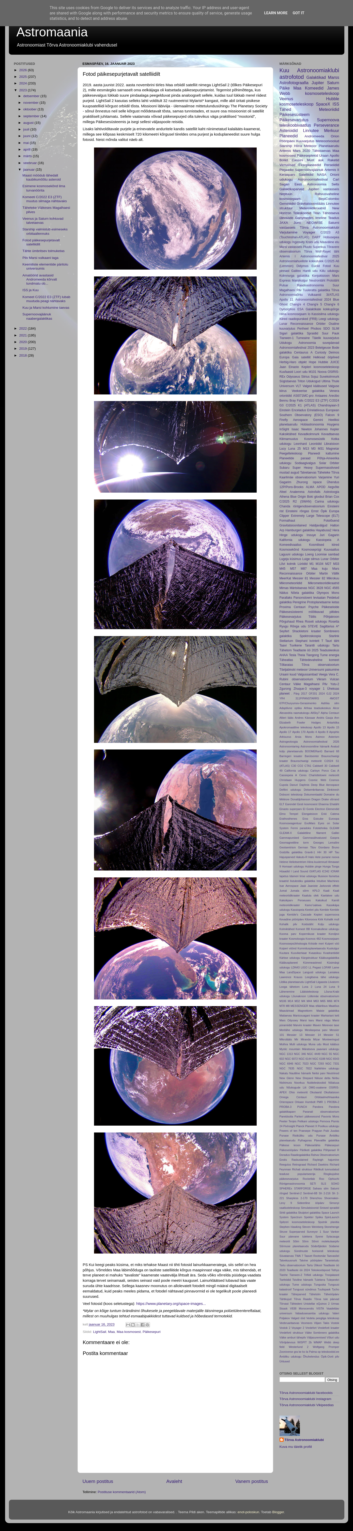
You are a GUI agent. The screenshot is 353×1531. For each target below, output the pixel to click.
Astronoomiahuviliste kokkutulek (302, 261)
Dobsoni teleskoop (291, 794)
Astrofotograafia (294, 82)
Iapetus (284, 876)
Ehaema (323, 804)
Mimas (284, 588)
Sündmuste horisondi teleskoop (316, 1251)
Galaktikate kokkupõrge (322, 309)
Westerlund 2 (298, 1346)
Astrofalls (314, 492)
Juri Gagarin (329, 535)
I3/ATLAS (315, 871)
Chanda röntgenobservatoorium (302, 506)
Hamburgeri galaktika (300, 530)
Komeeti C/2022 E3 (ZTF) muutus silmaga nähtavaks (44, 199)
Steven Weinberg (313, 1226)
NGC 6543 (332, 1058)
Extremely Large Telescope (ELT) (315, 516)
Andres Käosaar (305, 717)
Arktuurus (285, 736)
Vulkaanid (314, 295)
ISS (335, 104)
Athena (284, 496)
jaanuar (29, 169)
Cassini (297, 160)
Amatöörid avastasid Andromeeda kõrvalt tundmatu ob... (39, 279)
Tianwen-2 (295, 1274)
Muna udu (315, 1044)
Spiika (319, 1217)
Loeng (309, 554)
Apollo (334, 155)
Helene (284, 861)
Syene (319, 1236)
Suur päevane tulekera (296, 1236)
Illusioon (323, 876)
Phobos (316, 328)
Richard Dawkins (317, 1164)
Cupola (284, 784)
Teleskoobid (302, 213)
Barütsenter (312, 756)
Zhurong (302, 482)
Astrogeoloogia (289, 741)
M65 (323, 1001)
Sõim (296, 1241)
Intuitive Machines (328, 880)
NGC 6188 (318, 1058)
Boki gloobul (315, 496)
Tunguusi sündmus (304, 1289)
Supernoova (328, 119)
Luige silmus (310, 559)
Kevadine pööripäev (292, 919)
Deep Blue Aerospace (325, 784)
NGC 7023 (302, 1063)
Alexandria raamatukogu (295, 712)
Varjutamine (289, 232)
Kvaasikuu (315, 952)
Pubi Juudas (331, 1130)
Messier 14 (313, 1034)
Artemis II (332, 170)
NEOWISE (314, 223)
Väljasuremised (316, 1337)
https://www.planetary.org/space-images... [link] (171, 1304)
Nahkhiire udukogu (326, 1068)
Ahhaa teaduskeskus (317, 708)
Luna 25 (294, 448)
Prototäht (333, 280)
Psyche (314, 607)
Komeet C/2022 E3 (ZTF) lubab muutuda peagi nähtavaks (46, 299)
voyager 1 (317, 688)
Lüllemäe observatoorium (323, 996)
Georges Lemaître (326, 842)
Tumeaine (303, 338)
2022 (23, 328)
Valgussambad (307, 674)
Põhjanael (330, 1150)
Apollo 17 (285, 731)
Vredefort (311, 1327)
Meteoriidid (329, 109)
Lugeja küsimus (290, 559)
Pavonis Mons (330, 1116)
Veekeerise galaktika (308, 391)
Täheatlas (286, 660)
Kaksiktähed (288, 434)
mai (26, 143)
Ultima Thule (330, 381)
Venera (334, 391)
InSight (284, 429)
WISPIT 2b (304, 1342)
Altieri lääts (287, 717)
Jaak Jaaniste (309, 885)
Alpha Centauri (330, 712)
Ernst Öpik (319, 511)
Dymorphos (287, 309)
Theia (301, 655)
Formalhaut (287, 520)
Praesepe (305, 1130)
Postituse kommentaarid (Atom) (122, 1492)
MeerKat (285, 578)
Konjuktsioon (321, 275)
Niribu (335, 1078)
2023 (23, 90)
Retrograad (299, 1164)
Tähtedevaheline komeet (319, 660)
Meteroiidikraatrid (312, 208)
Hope (312, 362)
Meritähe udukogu (291, 1030)
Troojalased (332, 1274)
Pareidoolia (286, 1116)
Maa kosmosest (129, 1332)
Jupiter (318, 82)
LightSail (99, 1332)
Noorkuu (299, 1082)
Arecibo (334, 396)
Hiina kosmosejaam (293, 314)
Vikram (321, 679)
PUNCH (302, 1106)
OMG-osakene (318, 1087)
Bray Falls (296, 400)
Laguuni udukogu (292, 554)
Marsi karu (307, 1020)
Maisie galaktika (327, 1010)
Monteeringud (331, 1039)
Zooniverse (286, 1351)
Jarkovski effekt (329, 885)
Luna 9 (334, 986)
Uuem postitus (98, 1481)
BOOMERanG (313, 751)
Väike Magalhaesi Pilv (310, 684)
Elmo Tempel (289, 813)
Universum (287, 386)
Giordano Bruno (328, 847)
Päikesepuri (152, 1332)
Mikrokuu (333, 578)
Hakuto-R (302, 857)
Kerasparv (287, 174)
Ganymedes (304, 218)
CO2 (300, 765)
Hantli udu (310, 271)
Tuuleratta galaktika (316, 290)
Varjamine (325, 477)
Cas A (335, 770)
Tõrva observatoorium (320, 665)
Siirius (305, 376)
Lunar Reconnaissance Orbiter (303, 324)
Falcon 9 (332, 415)
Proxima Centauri (292, 607)
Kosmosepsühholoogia (293, 943)
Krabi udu (312, 242)
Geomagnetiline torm (294, 842)
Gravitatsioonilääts (311, 203)
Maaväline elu (329, 242)
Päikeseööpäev (289, 1150)
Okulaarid (315, 1092)
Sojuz (314, 376)
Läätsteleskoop (309, 991)
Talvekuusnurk (288, 1260)
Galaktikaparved (292, 189)
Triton (301, 381)
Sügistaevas (288, 381)
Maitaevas (286, 1015)
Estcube (319, 818)
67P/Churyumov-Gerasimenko (298, 703)
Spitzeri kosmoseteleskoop (297, 1222)
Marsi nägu (323, 1020)
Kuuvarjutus (305, 141)
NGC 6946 (286, 1063)
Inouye (311, 535)
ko (303, 1351)
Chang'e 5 (314, 304)
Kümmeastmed (312, 962)
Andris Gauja (324, 717)
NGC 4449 (313, 1053)
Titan (317, 213)
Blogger (278, 1512)
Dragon (315, 799)
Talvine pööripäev (311, 1260)
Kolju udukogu (328, 924)
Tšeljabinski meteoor (294, 669)
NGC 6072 (291, 1058)
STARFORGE (302, 1188)
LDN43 (295, 967)
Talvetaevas (308, 472)
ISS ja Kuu (30, 290)
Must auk (315, 160)
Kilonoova (311, 919)
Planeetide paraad (295, 458)
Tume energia (329, 655)
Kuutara (284, 952)
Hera (335, 530)
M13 (306, 448)
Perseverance (326, 125)
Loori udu (301, 372)
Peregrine (299, 602)
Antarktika (333, 722)
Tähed (285, 109)
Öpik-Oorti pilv (330, 1356)
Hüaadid (285, 871)
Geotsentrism (288, 847)
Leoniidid (315, 444)
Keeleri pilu (312, 909)
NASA (321, 174)
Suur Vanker (331, 1231)
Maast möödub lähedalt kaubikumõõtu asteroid (41, 177)
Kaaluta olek (310, 895)
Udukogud (313, 381)
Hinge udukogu (291, 535)
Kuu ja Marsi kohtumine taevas (45, 308)
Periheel (303, 328)
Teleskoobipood (320, 1270)
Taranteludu (332, 1260)
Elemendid (332, 809)
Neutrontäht (317, 280)
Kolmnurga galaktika (294, 275)
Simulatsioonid (310, 1207)
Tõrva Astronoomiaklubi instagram (305, 1399)
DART (316, 237)
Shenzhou (316, 1198)
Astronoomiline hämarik (315, 746)
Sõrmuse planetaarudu (294, 1246)
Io (309, 314)
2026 (23, 70)
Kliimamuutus (289, 439)
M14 (290, 1001)
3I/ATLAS (332, 295)
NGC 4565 (331, 588)
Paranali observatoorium (321, 1111)
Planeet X (311, 1126)
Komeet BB (303, 929)
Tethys (335, 1270)
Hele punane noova (327, 857)
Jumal (283, 890)
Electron (320, 809)
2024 (23, 83)
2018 (23, 355)
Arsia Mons (303, 736)
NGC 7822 (304, 1068)
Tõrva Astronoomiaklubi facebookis (306, 1393)
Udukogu (286, 343)
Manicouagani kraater (306, 1015)
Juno (297, 223)
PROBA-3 (285, 1106)
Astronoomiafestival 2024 (313, 299)
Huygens (333, 424)
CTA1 (307, 765)
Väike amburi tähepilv (293, 1337)
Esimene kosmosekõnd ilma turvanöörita (43, 188)
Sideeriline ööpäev (310, 1202)
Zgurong (285, 688)
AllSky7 (315, 712)
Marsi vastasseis (291, 247)
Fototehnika (320, 828)
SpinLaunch (332, 1217)
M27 (328, 564)
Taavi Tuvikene (291, 645)
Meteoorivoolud (327, 141)
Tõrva (308, 251)
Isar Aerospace (289, 885)
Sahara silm (321, 1188)
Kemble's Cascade (299, 914)
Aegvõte (333, 487)
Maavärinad (287, 1010)
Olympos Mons (328, 593)
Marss (333, 77)
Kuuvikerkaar (299, 952)
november (31, 103)
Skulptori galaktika (309, 1212)
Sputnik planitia (328, 1222)
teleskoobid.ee (330, 1351)
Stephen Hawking (290, 1226)
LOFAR (326, 967)
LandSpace (294, 972)
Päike (285, 88)
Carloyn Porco (319, 770)
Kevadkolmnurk (308, 434)
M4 (303, 1001)
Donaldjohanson (300, 799)
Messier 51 (331, 1034)
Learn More (275, 13)
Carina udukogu (327, 501)
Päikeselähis (312, 1145)
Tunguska (320, 1284)
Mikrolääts (286, 1039)
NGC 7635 (287, 1068)
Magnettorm (305, 1010)
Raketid (333, 160)
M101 (312, 372)
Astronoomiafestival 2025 (319, 256)
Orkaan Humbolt (305, 1101)
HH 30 (321, 852)
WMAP (318, 1342)
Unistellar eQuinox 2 (317, 1303)
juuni (27, 136)
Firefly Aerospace (294, 420)
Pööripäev (287, 141)
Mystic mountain (290, 1049)
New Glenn (287, 1078)
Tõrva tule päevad (326, 1299)
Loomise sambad (327, 554)
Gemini (318, 420)
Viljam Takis (321, 1322)
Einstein (285, 410)
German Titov (307, 847)
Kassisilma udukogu (325, 314)
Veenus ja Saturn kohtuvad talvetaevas (42, 221)
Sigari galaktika (291, 333)
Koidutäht (307, 924)
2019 (23, 348)
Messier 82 (317, 578)
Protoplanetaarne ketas (323, 602)
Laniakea (333, 972)
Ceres (302, 775)
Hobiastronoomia (312, 424)
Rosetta (334, 621)
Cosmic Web (317, 780)
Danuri (294, 784)
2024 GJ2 (325, 693)
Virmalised (288, 165)
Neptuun (286, 194)
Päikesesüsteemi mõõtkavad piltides (309, 612)
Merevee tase (330, 1025)
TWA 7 (299, 1255)
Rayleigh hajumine (326, 1159)
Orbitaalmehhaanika (327, 1097)
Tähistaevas (321, 151)
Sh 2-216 (324, 1193)
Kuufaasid (286, 372)
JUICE (334, 362)
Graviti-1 (310, 852)
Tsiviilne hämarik (302, 1279)
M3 (313, 448)
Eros (305, 818)
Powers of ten (289, 1130)
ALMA (310, 487)
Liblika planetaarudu (292, 981)
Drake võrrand (330, 799)
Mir (296, 1039)
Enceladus (298, 410)
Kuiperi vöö (332, 943)
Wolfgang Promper (326, 1346)
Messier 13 (294, 1034)
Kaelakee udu (330, 895)
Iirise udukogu (308, 876)
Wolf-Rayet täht (327, 251)
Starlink (334, 636)
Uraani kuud (288, 674)
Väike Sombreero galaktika (322, 1332)
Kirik (320, 919)
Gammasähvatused (315, 837)
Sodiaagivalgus (305, 463)
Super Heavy (303, 467)
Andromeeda (314, 136)
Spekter (308, 1217)
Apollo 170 (298, 731)
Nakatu (284, 1073)
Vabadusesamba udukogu (312, 1313)
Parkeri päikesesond (307, 1116)
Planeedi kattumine (323, 453)
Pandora (318, 1106)
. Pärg (295, 693)
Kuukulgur (333, 948)
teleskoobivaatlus (295, 125)
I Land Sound (299, 871)
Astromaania (52, 32)
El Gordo (308, 809)
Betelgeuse (323, 347)
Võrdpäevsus (288, 1342)
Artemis (285, 151)
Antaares (321, 396)
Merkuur (331, 130)
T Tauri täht (330, 641)
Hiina (298, 146)
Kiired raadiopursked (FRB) (299, 319)
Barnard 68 (331, 751)
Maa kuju (319, 568)
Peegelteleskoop (291, 453)
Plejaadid (287, 170)
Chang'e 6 (331, 304)
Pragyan (317, 1130)
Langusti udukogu (314, 972)
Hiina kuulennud (317, 861)
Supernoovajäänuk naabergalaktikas (37, 316)
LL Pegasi (315, 967)
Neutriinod (333, 1073)
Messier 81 (300, 578)
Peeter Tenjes (288, 1121)
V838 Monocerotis (302, 1308)
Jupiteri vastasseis (323, 189)
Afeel (283, 492)
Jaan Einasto (289, 367)
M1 (312, 564)
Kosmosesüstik (314, 439)
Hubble (323, 362)
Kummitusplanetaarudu (312, 948)
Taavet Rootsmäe (315, 1255)
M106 (283, 1001)
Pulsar (284, 285)
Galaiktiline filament (311, 832)
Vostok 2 (285, 1327)
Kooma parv (288, 933)
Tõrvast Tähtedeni (291, 1303)
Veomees (306, 1322)
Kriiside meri (316, 943)
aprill (27, 149)
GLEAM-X (286, 832)
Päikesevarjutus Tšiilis (298, 617)
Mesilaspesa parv (316, 1030)
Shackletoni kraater (306, 631)
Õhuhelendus (311, 1356)
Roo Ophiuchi (329, 1178)
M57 (293, 568)
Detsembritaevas (314, 789)
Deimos (334, 352)
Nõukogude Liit (296, 1087)
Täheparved (298, 1294)
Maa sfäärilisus (318, 1005)
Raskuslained (299, 1159)
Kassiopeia (297, 909)
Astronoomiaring (290, 746)
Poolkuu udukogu (328, 1126)
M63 (316, 1001)
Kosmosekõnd (289, 549)
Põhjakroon (331, 617)
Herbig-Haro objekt (293, 362)
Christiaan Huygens (293, 780)
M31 (321, 448)
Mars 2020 (301, 151)
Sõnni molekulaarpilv (325, 1241)
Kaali (326, 890)
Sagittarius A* (329, 626)
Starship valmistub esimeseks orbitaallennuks (45, 231)
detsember (32, 96)
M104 (319, 564)
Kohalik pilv (288, 924)
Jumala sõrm (299, 890)
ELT (282, 804)
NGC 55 (326, 1053)
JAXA (284, 223)
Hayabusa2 (323, 530)
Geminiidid (288, 203)
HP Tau (334, 852)
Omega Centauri (293, 1097)
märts (28, 156)
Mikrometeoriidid (291, 583)
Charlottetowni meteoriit (324, 775)
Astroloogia (331, 492)
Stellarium (286, 641)
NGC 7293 (317, 1063)
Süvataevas (287, 1255)
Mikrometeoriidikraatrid (323, 583)
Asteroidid (289, 130)
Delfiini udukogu (290, 789)
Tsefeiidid (285, 1279)
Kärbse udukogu (290, 957)
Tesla (292, 655)
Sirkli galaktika (288, 1212)
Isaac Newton (301, 429)
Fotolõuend (331, 520)
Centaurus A (303, 352)
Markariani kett (330, 1015)
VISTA (320, 1308)
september (32, 116)
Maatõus (334, 1005)
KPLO (316, 890)
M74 (336, 1001)
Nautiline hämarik (300, 1073)
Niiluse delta (322, 1078)
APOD (321, 487)
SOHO (335, 1183)
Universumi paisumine (324, 669)
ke (300, 1351)
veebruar (30, 163)
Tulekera (319, 1279)
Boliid (284, 160)
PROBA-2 (333, 1101)
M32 (297, 1001)
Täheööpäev (331, 1294)
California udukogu (296, 770)
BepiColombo (328, 199)
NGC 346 (300, 1053)
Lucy (283, 448)
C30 (293, 765)
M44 (309, 1001)
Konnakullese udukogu (325, 929)
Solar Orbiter (329, 463)
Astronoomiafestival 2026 (321, 741)
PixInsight (289, 1126)
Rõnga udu (298, 626)
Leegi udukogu (329, 319)
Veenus (286, 98)
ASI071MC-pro (303, 396)
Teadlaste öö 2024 (298, 1270)
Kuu (284, 70)
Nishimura (286, 1082)
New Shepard (304, 1078)
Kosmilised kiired (324, 545)
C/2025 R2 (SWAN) (296, 501)
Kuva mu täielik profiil (296, 1447)
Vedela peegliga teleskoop (322, 1318)
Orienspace (287, 1101)
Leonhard (300, 444)
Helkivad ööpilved (326, 357)
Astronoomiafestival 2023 (297, 347)
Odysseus (293, 376)
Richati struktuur (302, 1169)
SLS (323, 1183)
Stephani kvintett (307, 641)
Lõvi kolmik (288, 564)
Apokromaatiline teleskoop (296, 727)
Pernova (325, 1121)
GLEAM (334, 828)
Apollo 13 (320, 727)
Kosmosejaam (330, 938)
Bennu (284, 400)
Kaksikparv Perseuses (295, 900)
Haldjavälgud (318, 525)
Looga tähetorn (290, 986)
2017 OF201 (309, 693)
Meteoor (310, 146)
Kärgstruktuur (309, 957)
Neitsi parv (319, 1073)
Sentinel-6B (310, 1193)
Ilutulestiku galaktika (302, 880)
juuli (26, 129)
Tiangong (312, 655)
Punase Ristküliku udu (296, 1135)
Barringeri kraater (291, 756)
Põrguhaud (287, 621)
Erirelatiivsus (316, 410)
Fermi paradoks (301, 828)
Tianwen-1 (287, 338)
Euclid (315, 266)
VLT (298, 386)
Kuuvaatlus (331, 549)
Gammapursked (289, 837)
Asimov (320, 736)
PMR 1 (321, 1101)
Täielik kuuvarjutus (325, 338)
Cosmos (334, 780)
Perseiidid (331, 165)
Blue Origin (298, 496)
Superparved (297, 1231)
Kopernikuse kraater (312, 933)
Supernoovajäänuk (309, 170)
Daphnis (304, 784)
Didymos (303, 266)
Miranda (306, 1039)
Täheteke (323, 472)
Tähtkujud (285, 1299)
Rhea (299, 621)
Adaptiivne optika (291, 708)
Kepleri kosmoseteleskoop (320, 367)
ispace (317, 482)
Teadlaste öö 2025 (305, 650)
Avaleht (174, 1481)
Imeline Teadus (327, 218)
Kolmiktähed (287, 929)
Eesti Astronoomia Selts (317, 184)
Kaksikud (321, 900)
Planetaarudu (329, 146)
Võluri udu (333, 1337)
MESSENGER (299, 1005)
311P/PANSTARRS (307, 698)
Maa (111, 1332)
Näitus (284, 593)
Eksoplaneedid (309, 165)
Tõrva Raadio (303, 1299)
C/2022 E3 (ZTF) (316, 400)
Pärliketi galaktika (311, 1150)
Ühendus (333, 482)
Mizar (316, 1039)
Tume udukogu (302, 1284)
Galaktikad (316, 77)
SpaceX (323, 104)
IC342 (325, 871)
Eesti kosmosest (307, 804)
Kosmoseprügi (311, 549)
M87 (304, 568)
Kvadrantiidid (331, 952)
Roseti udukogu (316, 621)
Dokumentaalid (313, 794)
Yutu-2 (334, 684)
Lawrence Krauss (291, 977)
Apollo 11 (287, 299)
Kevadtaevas (330, 434)
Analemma (297, 492)
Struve (283, 1231)
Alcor (336, 708)
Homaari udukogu (293, 866)
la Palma (311, 1351)
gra (296, 1351)
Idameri (294, 876)
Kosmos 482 (313, 938)
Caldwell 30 (320, 765)
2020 (23, 342)
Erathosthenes (288, 818)
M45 (283, 568)
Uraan (324, 155)
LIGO (304, 967)
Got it (298, 13)
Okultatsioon (331, 1092)
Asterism (334, 736)
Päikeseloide (330, 607)
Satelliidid (306, 174)
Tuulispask (324, 1289)
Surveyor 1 (314, 1231)
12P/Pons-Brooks (291, 487)
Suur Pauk (330, 333)
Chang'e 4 (297, 304)
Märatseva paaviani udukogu (320, 1049)
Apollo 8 (323, 731)
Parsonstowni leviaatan (310, 597)
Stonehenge (331, 1226)
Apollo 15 (333, 727)
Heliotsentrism (297, 861)
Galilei (335, 832)
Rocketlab (309, 1178)
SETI (313, 1183)
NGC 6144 (305, 1058)
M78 (282, 1005)
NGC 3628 (315, 588)
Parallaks (286, 597)
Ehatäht (334, 804)
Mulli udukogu (298, 1044)
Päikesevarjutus (294, 119)
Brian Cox (332, 496)
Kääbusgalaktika (329, 957)
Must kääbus (331, 1044)
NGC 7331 (332, 1063)
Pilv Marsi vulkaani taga (40, 258)
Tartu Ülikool (314, 1265)
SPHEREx (286, 1188)
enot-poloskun (248, 1512)
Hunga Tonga (331, 866)
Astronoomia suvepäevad (318, 343)
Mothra (284, 1044)
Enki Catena (330, 813)
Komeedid (314, 88)
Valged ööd (298, 1318)
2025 (23, 77)
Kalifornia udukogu (295, 540)
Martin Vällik (329, 573)
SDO (326, 328)
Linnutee (311, 130)
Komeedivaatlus (290, 545)
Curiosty (320, 352)
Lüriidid (303, 564)
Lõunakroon (298, 996)
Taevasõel (333, 1255)
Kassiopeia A (327, 540)
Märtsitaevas (298, 588)
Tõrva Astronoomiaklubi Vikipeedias (307, 1405)
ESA (300, 309)
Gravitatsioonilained (293, 525)
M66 (329, 1001)
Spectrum (296, 1217)
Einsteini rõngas (297, 511)
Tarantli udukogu (317, 645)
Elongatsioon (309, 813)
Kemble (324, 909)
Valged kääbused (314, 386)
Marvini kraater (302, 1025)
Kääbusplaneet (289, 962)
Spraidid (312, 333)
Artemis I (288, 256)
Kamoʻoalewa (313, 905)
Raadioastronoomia (310, 285)
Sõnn (305, 1241)
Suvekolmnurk (329, 376)
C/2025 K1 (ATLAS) (301, 405)
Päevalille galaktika (326, 1140)
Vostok (335, 1322)
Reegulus (285, 1164)
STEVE (313, 626)
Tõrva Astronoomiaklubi (319, 227)
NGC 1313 (286, 1053)
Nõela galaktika (302, 593)
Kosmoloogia (297, 938)
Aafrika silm (330, 703)
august (29, 123)
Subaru (284, 467)
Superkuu (319, 247)
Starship (286, 146)
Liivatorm (333, 981)
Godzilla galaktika (291, 852)
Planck (300, 1126)
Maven (317, 1025)
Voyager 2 (297, 1327)
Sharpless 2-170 (297, 1198)
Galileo (296, 271)
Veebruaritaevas (289, 1322)
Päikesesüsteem (295, 114)
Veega (323, 674)
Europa (284, 357)
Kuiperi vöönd (288, 948)
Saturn (333, 82)
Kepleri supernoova (326, 914)
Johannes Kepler (326, 429)
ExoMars (309, 823)
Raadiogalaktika (300, 1154)
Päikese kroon (290, 1145)
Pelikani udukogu (308, 1121)
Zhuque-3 (300, 688)
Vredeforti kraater (328, 1327)
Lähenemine (287, 991)
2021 (23, 335)
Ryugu (284, 626)
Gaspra (334, 837)
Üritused (285, 1361)
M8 (287, 1005)
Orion (335, 136)
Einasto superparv (291, 809)
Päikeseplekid (307, 155)
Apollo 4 (312, 731)
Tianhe (284, 1274)
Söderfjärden (319, 1246)
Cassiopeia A (288, 775)
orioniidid (286, 396)
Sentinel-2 (295, 1193)
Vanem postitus (251, 1481)
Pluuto (307, 247)
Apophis (334, 731)
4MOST (334, 698)
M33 (336, 564)
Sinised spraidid (329, 1207)
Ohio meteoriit (298, 1092)
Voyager (309, 232)
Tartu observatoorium (293, 1265)
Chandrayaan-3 (328, 405)
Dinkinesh (333, 789)
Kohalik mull (331, 919)
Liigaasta (321, 981)
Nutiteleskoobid (316, 1082)
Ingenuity (298, 242)
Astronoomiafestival (313, 179)
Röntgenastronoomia (292, 1183)
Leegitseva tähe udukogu (322, 977)
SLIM (335, 328)
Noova (322, 372)
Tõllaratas (286, 665)
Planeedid (289, 136)
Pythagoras (305, 1140)
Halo (311, 857)
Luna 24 (321, 986)
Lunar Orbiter (330, 559)
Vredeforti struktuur (291, 1332)
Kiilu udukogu (329, 271)
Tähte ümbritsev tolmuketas (43, 251)
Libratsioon (331, 444)
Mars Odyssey (289, 1020)
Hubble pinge (313, 866)
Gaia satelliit (301, 357)
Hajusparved (287, 857)
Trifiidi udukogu (313, 1274)
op (319, 1351)
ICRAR (335, 871)
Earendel (290, 804)
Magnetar (332, 448)
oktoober (30, 109)
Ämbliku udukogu (290, 1356)
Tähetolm (315, 1294)
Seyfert (284, 631)
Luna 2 (307, 986)
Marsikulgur (300, 280)
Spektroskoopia (310, 636)
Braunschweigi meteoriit (306, 760)
